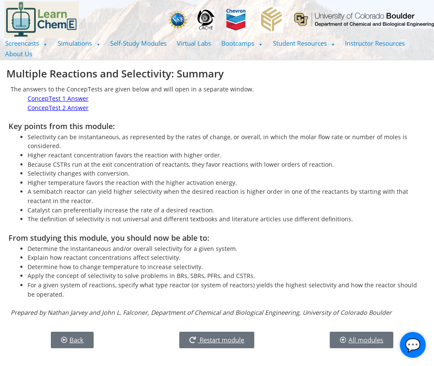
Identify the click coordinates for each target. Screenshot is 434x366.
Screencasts (26, 43)
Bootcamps (242, 43)
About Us (18, 54)
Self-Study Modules (138, 43)
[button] (26, 43)
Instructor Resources (375, 43)
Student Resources (304, 43)
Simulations (79, 43)
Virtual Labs (194, 43)
